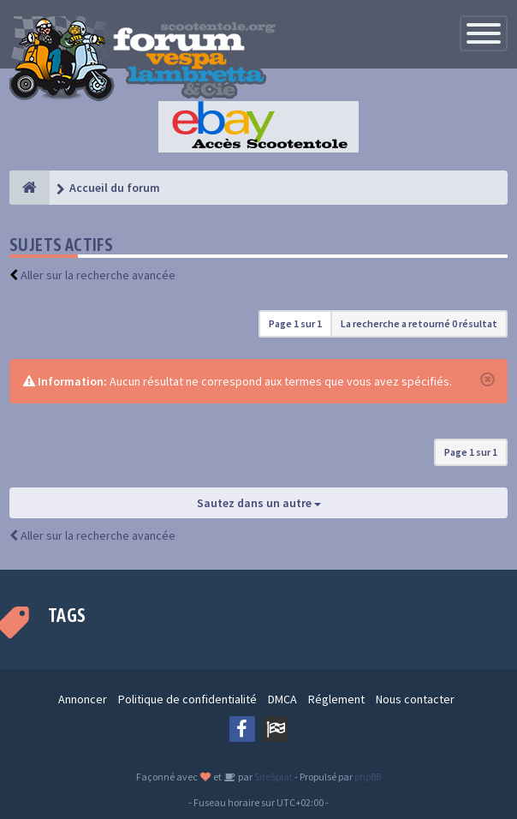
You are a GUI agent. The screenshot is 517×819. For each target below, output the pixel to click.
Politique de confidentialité (187, 699)
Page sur (295, 323)
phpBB (367, 776)
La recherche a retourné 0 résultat (419, 323)
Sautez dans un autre (259, 503)
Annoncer (82, 699)
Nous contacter (415, 699)
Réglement (336, 699)
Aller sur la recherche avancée (98, 275)
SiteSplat (273, 776)
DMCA (282, 699)
